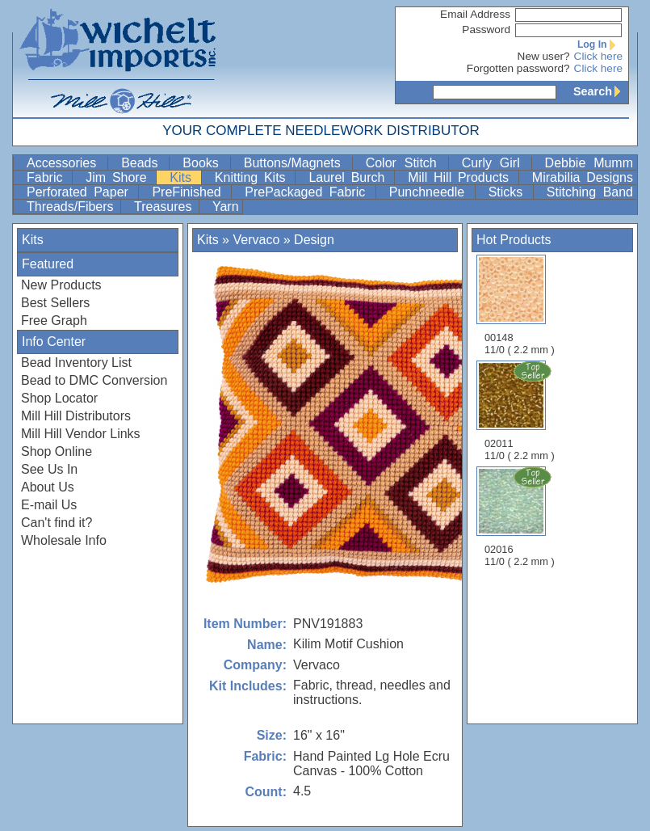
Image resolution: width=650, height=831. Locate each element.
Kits (183, 177)
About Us (47, 487)
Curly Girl (495, 163)
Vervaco (256, 240)
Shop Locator (59, 398)
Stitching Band (590, 192)
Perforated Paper (81, 192)
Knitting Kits (253, 177)
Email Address (475, 14)
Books (204, 163)
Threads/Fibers (72, 206)
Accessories (65, 163)
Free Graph (54, 320)
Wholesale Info (64, 540)
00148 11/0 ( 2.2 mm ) (519, 305)
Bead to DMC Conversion (94, 380)
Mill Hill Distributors (76, 416)
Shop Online (56, 451)
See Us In (49, 469)
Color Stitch (405, 163)
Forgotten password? (518, 68)
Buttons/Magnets (296, 163)
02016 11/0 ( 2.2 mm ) (520, 516)
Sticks (509, 192)
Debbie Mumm (589, 163)
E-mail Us (49, 505)
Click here (598, 56)
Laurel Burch (349, 177)
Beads (143, 163)
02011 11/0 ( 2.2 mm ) (520, 411)
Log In (600, 44)
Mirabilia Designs (582, 177)
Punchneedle (430, 192)
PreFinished (190, 192)
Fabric (48, 177)
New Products (61, 285)
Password (486, 29)
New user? (544, 56)
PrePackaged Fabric (308, 192)
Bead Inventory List (76, 362)
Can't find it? (56, 522)
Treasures (164, 206)
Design (314, 240)
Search (600, 91)
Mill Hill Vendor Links (80, 434)
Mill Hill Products (461, 177)
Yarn (225, 206)
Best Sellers (55, 303)
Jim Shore (119, 177)
